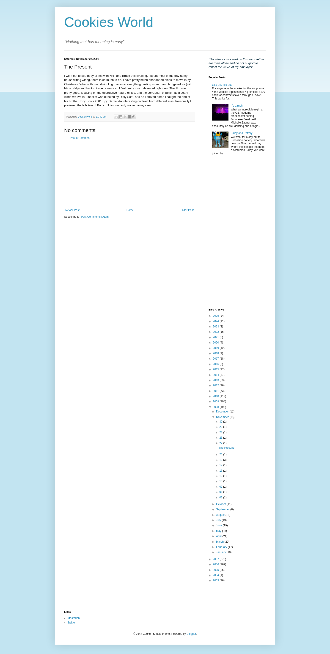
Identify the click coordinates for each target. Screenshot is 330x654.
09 (221, 486)
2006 (216, 564)
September (223, 509)
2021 (216, 337)
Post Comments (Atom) (95, 216)
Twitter (72, 622)
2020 (216, 342)
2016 (216, 364)
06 (221, 492)
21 (221, 454)
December (223, 411)
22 (221, 443)
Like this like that (222, 84)
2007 (216, 559)
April (219, 536)
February (222, 547)
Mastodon (74, 618)
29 (221, 427)
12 (221, 476)
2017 (216, 358)
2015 (216, 369)
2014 (216, 374)
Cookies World (108, 22)
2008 (216, 407)
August (221, 515)
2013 (216, 380)
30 (221, 421)
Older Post (187, 210)
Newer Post (72, 210)
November (223, 417)
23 (221, 437)
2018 (216, 353)
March (220, 541)
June (219, 525)
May (219, 531)
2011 (216, 391)
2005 (216, 570)
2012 (216, 385)
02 (221, 497)
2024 (216, 321)
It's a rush (237, 105)
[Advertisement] (129, 174)
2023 (216, 326)
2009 (216, 401)
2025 (216, 315)
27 (221, 432)
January (221, 552)
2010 (216, 396)
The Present (226, 447)
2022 (216, 331)
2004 (216, 575)
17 (221, 465)
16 (221, 470)
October (221, 504)
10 (221, 481)
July (219, 520)
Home (130, 210)
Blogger (191, 633)
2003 (216, 580)
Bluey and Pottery (242, 133)
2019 (216, 348)
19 (221, 460)
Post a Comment (80, 138)
